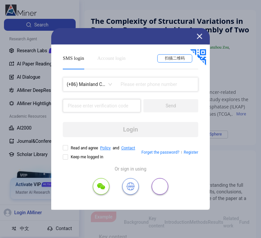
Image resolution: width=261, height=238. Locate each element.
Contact (128, 148)
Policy (105, 148)
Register (191, 152)
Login (130, 129)
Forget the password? (160, 152)
